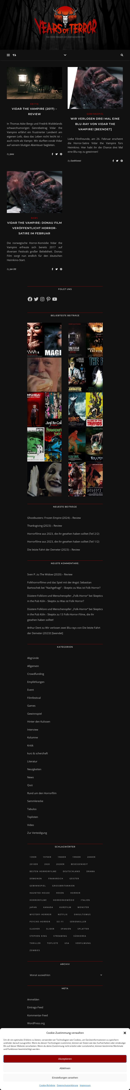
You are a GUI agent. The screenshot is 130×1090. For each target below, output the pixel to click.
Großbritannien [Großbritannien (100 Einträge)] (63, 885)
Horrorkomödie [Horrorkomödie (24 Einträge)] (64, 900)
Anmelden (33, 999)
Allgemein (33, 666)
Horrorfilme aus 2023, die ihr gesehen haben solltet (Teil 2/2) (63, 533)
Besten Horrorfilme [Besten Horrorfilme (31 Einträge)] (43, 871)
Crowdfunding (35, 674)
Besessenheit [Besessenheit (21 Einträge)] (79, 864)
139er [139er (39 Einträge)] (33, 857)
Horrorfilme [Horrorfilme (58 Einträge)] (38, 900)
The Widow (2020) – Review (56, 574)
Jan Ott (13, 269)
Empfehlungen (35, 682)
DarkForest (76, 160)
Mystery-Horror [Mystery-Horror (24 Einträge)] (41, 914)
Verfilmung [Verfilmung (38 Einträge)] (83, 943)
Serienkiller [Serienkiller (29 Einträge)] (78, 921)
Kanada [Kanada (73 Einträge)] (48, 907)
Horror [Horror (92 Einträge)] (75, 893)
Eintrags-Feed (35, 1007)
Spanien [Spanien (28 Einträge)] (66, 928)
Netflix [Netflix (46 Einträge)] (63, 914)
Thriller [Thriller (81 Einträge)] (35, 943)
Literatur (32, 761)
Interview (32, 729)
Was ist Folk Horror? (88, 587)
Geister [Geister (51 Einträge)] (74, 878)
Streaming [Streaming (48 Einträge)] (60, 936)
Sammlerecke (35, 801)
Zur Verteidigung (37, 832)
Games (31, 705)
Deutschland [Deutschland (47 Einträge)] (71, 871)
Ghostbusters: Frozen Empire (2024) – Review (54, 517)
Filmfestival (34, 697)
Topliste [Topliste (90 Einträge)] (52, 943)
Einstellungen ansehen (65, 1077)
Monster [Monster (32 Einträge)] (83, 907)
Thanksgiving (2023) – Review (44, 525)
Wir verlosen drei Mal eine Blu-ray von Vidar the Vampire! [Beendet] (95, 124)
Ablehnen (65, 1068)
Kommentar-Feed (37, 1015)
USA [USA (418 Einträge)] (67, 943)
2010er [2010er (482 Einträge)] (34, 864)
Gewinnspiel (95, 113)
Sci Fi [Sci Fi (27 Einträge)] (60, 921)
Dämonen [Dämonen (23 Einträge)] (36, 878)
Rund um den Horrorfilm (42, 793)
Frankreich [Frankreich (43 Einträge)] (55, 878)
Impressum (85, 1085)
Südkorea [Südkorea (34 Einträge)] (79, 936)
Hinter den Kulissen (38, 721)
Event (30, 689)
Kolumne (32, 737)
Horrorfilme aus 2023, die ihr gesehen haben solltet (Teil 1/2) (63, 541)
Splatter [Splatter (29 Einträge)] (83, 928)
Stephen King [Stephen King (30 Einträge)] (38, 936)
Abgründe (33, 658)
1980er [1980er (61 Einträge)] (62, 857)
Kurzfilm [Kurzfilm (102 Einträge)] (65, 907)
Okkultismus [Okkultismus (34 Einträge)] (82, 914)
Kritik (34, 104)
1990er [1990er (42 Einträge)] (76, 857)
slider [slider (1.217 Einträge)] (50, 928)
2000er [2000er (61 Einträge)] (91, 857)
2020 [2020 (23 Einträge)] (47, 864)
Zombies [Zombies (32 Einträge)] (35, 950)
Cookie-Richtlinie (47, 1085)
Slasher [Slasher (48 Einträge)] (35, 928)
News (34, 218)
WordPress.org (36, 1023)
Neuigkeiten (34, 769)
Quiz (30, 785)
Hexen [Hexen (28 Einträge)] (60, 893)
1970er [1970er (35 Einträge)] (47, 857)
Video (30, 825)
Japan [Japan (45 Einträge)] (33, 907)
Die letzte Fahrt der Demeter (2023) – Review (53, 549)
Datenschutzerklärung (67, 1085)
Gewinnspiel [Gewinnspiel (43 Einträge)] (38, 885)
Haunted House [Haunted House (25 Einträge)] (40, 893)
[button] (125, 1033)
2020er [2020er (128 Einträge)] (60, 864)
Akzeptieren (65, 1058)
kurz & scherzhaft (37, 753)
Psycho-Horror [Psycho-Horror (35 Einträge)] (40, 921)
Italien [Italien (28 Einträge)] (85, 900)
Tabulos (31, 809)
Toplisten (32, 817)
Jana (12, 154)
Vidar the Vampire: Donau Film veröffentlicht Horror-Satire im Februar (34, 228)
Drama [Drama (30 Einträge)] (90, 871)
